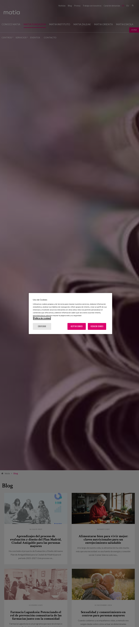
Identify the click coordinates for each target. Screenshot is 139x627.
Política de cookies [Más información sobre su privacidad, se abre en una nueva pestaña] (42, 318)
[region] (70, 313)
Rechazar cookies (97, 326)
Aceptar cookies (77, 326)
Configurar (42, 326)
